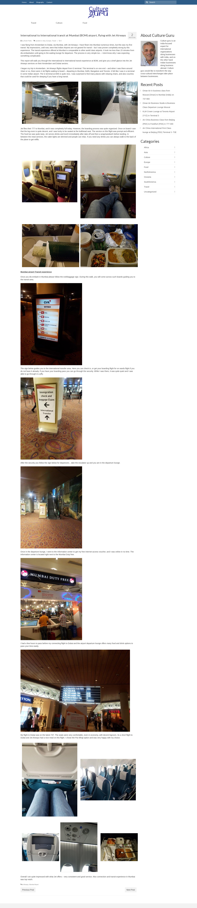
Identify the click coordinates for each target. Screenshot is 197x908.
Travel (54, 41)
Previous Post (28, 890)
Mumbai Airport (33, 884)
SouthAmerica (150, 182)
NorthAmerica (150, 172)
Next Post (131, 890)
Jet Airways (25, 884)
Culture (147, 157)
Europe (48, 41)
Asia (44, 41)
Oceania (147, 177)
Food (146, 167)
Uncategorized (150, 192)
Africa (146, 147)
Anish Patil (27, 41)
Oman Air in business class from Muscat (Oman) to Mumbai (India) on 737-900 (158, 95)
